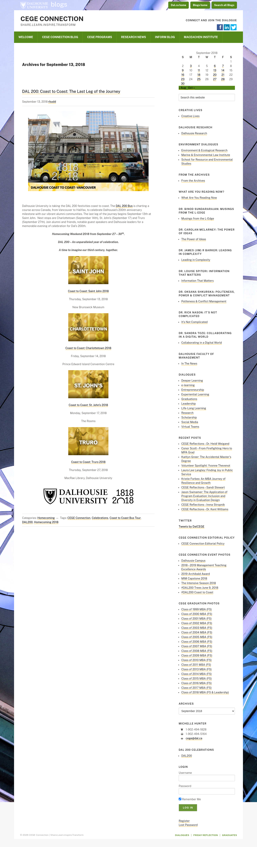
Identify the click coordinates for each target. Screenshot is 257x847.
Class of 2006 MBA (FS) (196, 641)
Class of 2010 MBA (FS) (196, 660)
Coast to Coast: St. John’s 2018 (88, 405)
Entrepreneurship (192, 389)
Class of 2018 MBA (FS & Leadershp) (205, 692)
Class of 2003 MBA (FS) (196, 627)
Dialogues (182, 835)
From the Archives (193, 180)
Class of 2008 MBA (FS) (196, 650)
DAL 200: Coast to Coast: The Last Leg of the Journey (71, 91)
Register (184, 821)
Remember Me (190, 799)
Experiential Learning (195, 394)
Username (185, 772)
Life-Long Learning (193, 408)
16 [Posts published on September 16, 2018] (182, 74)
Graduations (189, 399)
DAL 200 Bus (124, 206)
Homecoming (46, 518)
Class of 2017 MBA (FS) (196, 687)
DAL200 (27, 522)
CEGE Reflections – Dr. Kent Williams (204, 509)
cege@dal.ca (194, 738)
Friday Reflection (205, 835)
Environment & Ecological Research (204, 150)
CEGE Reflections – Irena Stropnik (203, 504)
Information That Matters (197, 280)
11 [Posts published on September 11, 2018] (199, 70)
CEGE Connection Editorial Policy (202, 543)
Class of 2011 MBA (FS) (196, 664)
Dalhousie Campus (193, 560)
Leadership (188, 403)
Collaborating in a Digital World (201, 342)
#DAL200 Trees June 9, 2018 (199, 587)
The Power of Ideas (193, 239)
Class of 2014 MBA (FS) (196, 674)
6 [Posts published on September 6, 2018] (215, 66)
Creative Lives (190, 116)
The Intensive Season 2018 (198, 583)
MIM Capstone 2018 (194, 578)
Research (187, 412)
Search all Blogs (224, 5)
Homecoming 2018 (46, 522)
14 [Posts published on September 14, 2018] (222, 70)
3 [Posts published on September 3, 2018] (191, 66)
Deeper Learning (192, 380)
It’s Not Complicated (194, 322)
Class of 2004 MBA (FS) (196, 632)
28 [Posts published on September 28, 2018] (222, 79)
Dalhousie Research (194, 133)
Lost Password (188, 825)
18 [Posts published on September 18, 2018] (198, 74)
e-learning (188, 385)
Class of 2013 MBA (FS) (196, 669)
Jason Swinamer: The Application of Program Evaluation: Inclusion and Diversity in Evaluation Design (204, 496)
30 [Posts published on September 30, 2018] (183, 83)
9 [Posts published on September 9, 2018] (183, 70)
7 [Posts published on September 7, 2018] (223, 66)
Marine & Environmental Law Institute (205, 155)
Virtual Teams (190, 426)
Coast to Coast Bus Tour (125, 518)
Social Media (189, 422)
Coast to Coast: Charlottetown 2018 (88, 348)
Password (185, 786)
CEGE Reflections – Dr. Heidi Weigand (205, 443)
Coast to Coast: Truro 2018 (88, 462)
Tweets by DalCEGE (191, 526)
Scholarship (189, 417)
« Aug (182, 87)
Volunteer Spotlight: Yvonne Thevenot (205, 465)
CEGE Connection (52, 18)
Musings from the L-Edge (197, 218)
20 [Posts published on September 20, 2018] (214, 74)
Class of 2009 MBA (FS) (196, 655)
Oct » (191, 87)
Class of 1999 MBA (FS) (196, 609)
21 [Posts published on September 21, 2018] (222, 74)
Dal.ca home (178, 5)
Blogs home (200, 5)
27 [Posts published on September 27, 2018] (215, 79)
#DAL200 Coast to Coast (197, 592)
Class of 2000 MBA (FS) (196, 614)
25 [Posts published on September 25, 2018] (199, 79)
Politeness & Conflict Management (203, 301)
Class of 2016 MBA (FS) (196, 683)
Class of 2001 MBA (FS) (196, 618)
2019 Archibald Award (195, 573)
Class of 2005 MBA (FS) (196, 637)
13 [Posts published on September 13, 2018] (214, 70)
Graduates (229, 835)
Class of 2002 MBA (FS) (196, 623)
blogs (59, 4)
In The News (189, 363)
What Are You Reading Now (199, 197)
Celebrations (100, 518)
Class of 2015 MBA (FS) (196, 678)
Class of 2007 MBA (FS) (196, 646)
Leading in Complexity (195, 259)
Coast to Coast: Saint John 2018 (88, 291)
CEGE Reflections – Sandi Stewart (203, 487)
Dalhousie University (34, 5)
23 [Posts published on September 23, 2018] (183, 79)
